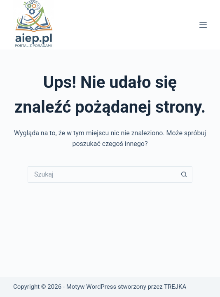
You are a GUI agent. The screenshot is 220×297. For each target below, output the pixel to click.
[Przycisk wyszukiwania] (184, 174)
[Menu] (203, 24)
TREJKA (175, 286)
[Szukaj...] (102, 174)
